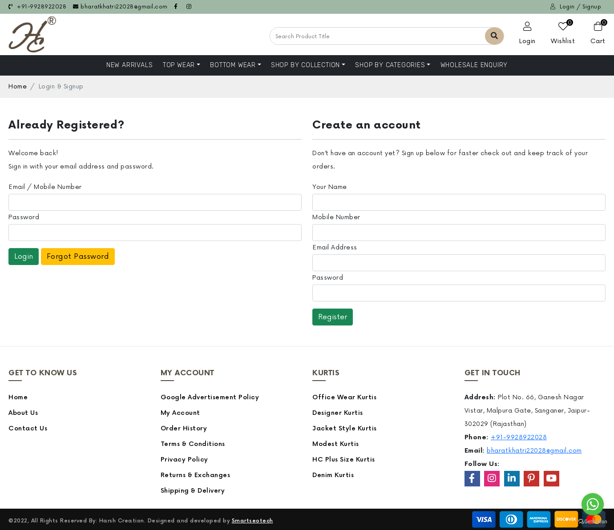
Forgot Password (78, 256)
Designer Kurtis (337, 413)
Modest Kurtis (335, 444)
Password (23, 217)
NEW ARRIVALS (129, 65)
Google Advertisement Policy (210, 397)
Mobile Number (336, 217)
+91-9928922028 (37, 7)
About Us (23, 413)
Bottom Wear (233, 65)
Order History (184, 428)
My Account (180, 413)
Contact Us (27, 428)
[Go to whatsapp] (593, 504)
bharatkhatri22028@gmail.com (120, 7)
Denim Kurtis (333, 475)
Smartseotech (252, 521)
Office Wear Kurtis (344, 397)
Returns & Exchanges (195, 475)
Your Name (329, 187)
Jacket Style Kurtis (344, 428)
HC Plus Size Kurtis (343, 459)
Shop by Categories (390, 65)
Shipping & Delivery (193, 490)
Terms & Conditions (193, 444)
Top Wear (179, 65)
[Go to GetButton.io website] (592, 521)
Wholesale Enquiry (474, 65)
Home (17, 86)
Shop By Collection (305, 65)
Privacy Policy (184, 459)
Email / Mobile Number (45, 187)
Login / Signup (575, 7)
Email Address (334, 247)
